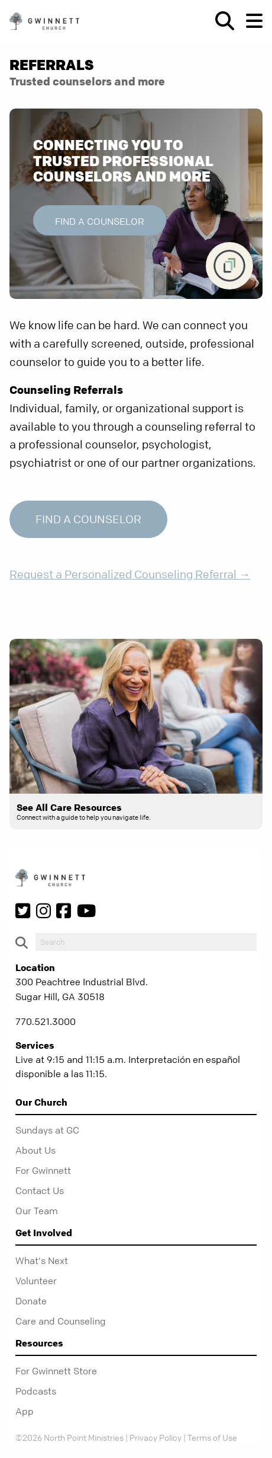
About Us (35, 1150)
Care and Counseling (60, 1321)
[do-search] (146, 942)
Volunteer (36, 1281)
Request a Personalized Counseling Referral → (129, 574)
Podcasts (35, 1391)
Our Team (36, 1211)
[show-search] (220, 20)
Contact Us (39, 1190)
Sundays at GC (47, 1130)
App (24, 1411)
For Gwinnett (43, 1170)
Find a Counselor (99, 221)
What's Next (41, 1260)
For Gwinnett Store (56, 1371)
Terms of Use (212, 1437)
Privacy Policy (155, 1437)
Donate (31, 1301)
